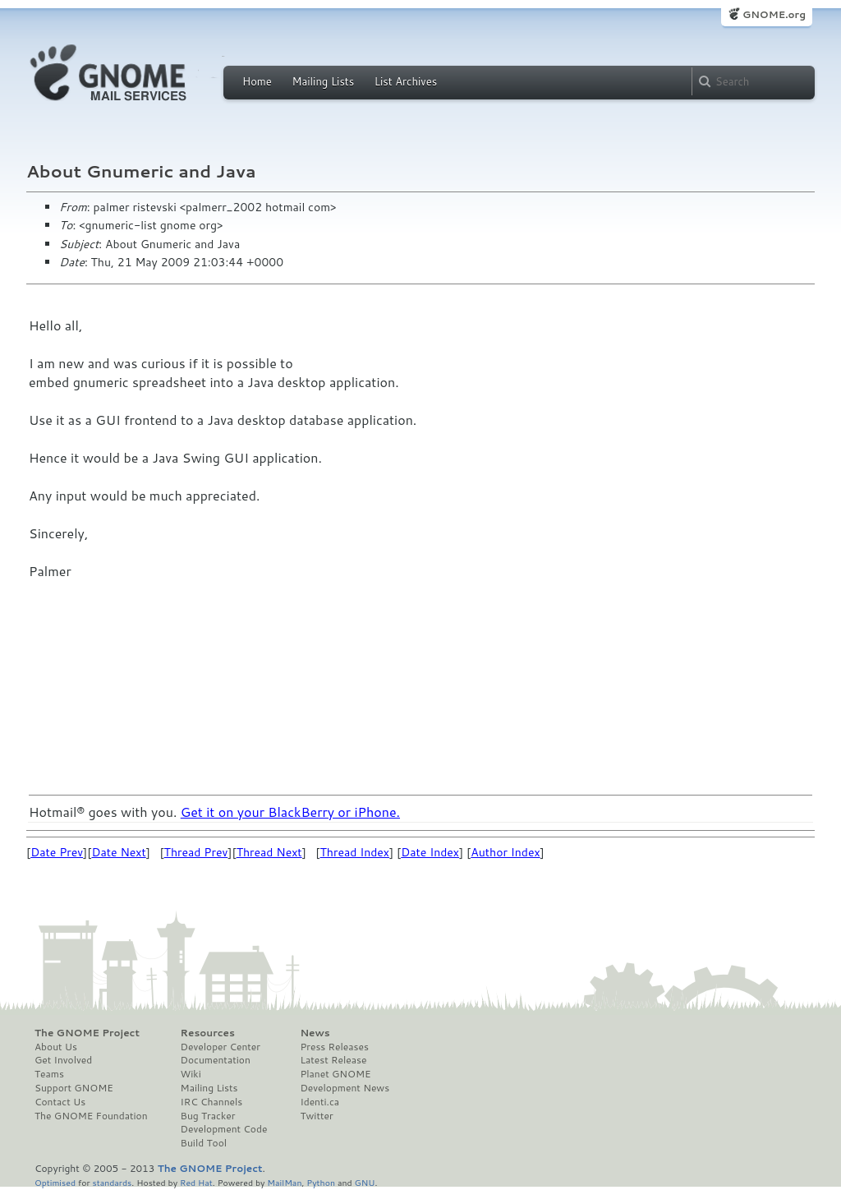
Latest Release (333, 1060)
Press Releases (334, 1047)
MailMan (284, 1182)
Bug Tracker (208, 1116)
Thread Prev (196, 852)
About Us (55, 1047)
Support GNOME (73, 1088)
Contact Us (59, 1102)
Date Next (118, 852)
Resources (208, 1033)
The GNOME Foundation (91, 1116)
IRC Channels (212, 1102)
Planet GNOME (335, 1074)
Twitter (316, 1116)
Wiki (191, 1074)
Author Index (505, 852)
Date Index (430, 852)
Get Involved (63, 1060)
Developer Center (220, 1047)
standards (111, 1182)
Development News (344, 1088)
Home (257, 81)
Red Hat (196, 1182)
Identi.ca (319, 1102)
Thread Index (355, 852)
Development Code (224, 1129)
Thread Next (269, 852)
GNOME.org (774, 14)
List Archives (406, 81)
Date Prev (56, 852)
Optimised (55, 1182)
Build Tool (204, 1143)
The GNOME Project (87, 1033)
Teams (49, 1074)
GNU (365, 1182)
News (314, 1033)
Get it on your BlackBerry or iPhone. (290, 811)
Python (320, 1182)
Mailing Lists (323, 81)
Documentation (215, 1060)
